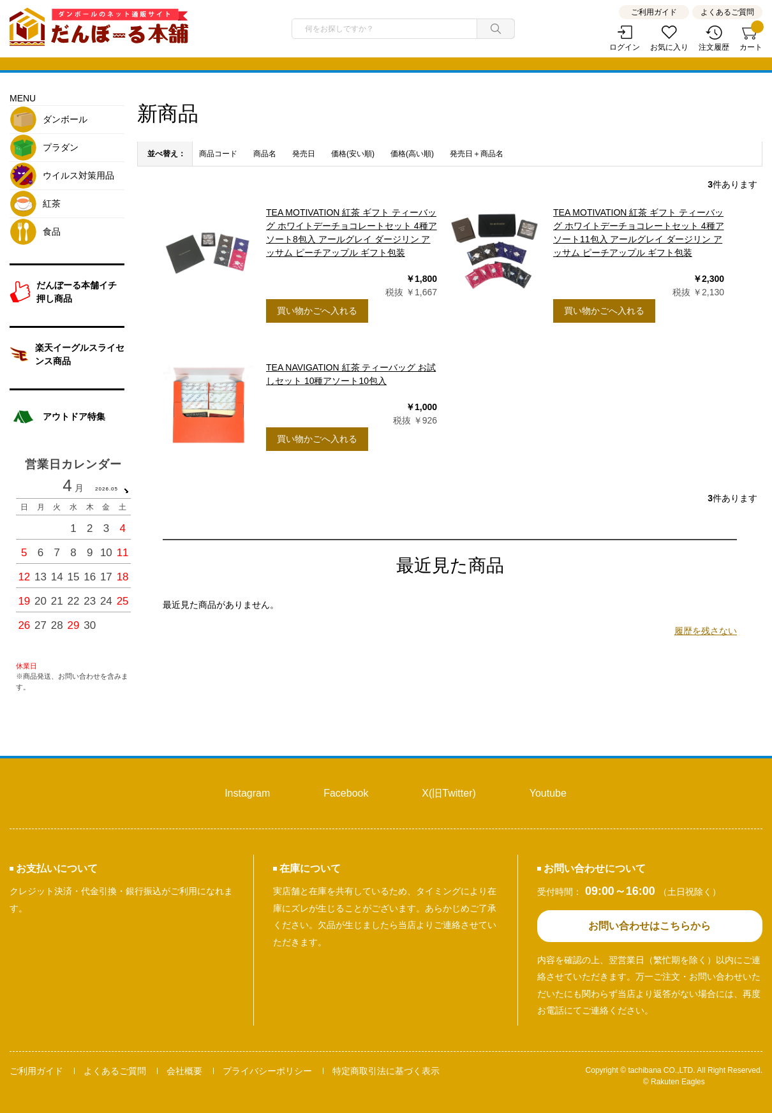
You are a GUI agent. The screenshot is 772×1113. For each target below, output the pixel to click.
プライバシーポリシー (267, 1071)
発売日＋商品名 (476, 153)
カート (750, 39)
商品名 (264, 153)
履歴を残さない (705, 631)
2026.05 (106, 489)
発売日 (303, 153)
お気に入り (669, 47)
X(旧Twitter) (448, 793)
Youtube (548, 793)
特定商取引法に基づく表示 (386, 1071)
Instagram (247, 793)
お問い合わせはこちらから (649, 925)
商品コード (218, 153)
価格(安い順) (353, 153)
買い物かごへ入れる (317, 311)
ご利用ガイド (654, 12)
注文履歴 (714, 47)
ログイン (624, 47)
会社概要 (184, 1071)
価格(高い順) (412, 153)
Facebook (345, 793)
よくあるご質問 (727, 12)
